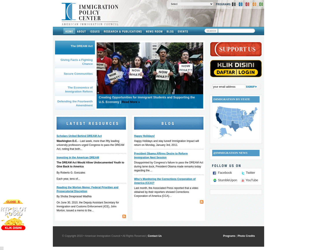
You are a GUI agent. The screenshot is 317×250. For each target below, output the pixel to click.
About (81, 31)
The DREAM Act (82, 46)
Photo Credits (246, 235)
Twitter (250, 172)
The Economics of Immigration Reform (79, 89)
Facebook (225, 172)
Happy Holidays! (144, 136)
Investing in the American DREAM (78, 157)
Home (69, 31)
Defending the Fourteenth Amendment (75, 103)
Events (183, 31)
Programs (229, 235)
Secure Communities (78, 73)
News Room (154, 31)
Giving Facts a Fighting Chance (77, 61)
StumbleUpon (227, 180)
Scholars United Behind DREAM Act (79, 136)
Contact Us (155, 235)
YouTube (252, 180)
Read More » (131, 102)
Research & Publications (123, 31)
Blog (170, 31)
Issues (95, 31)
